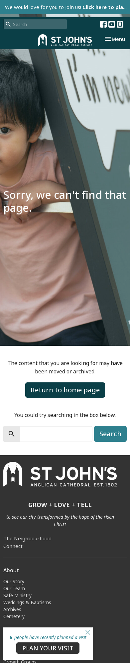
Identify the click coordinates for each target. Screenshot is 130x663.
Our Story (13, 581)
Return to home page (65, 389)
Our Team (14, 588)
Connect (13, 546)
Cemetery (14, 616)
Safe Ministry (17, 595)
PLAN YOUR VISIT (47, 648)
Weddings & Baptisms (27, 602)
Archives (12, 609)
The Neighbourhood (27, 538)
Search (110, 433)
